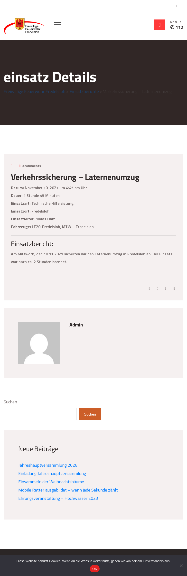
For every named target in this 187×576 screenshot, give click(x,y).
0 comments (31, 165)
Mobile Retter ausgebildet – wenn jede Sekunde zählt (68, 490)
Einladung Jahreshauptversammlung (52, 473)
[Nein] (180, 565)
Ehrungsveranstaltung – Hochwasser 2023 (58, 498)
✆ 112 (176, 27)
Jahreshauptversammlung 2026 (47, 465)
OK (94, 569)
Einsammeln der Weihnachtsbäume (51, 481)
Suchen (10, 402)
